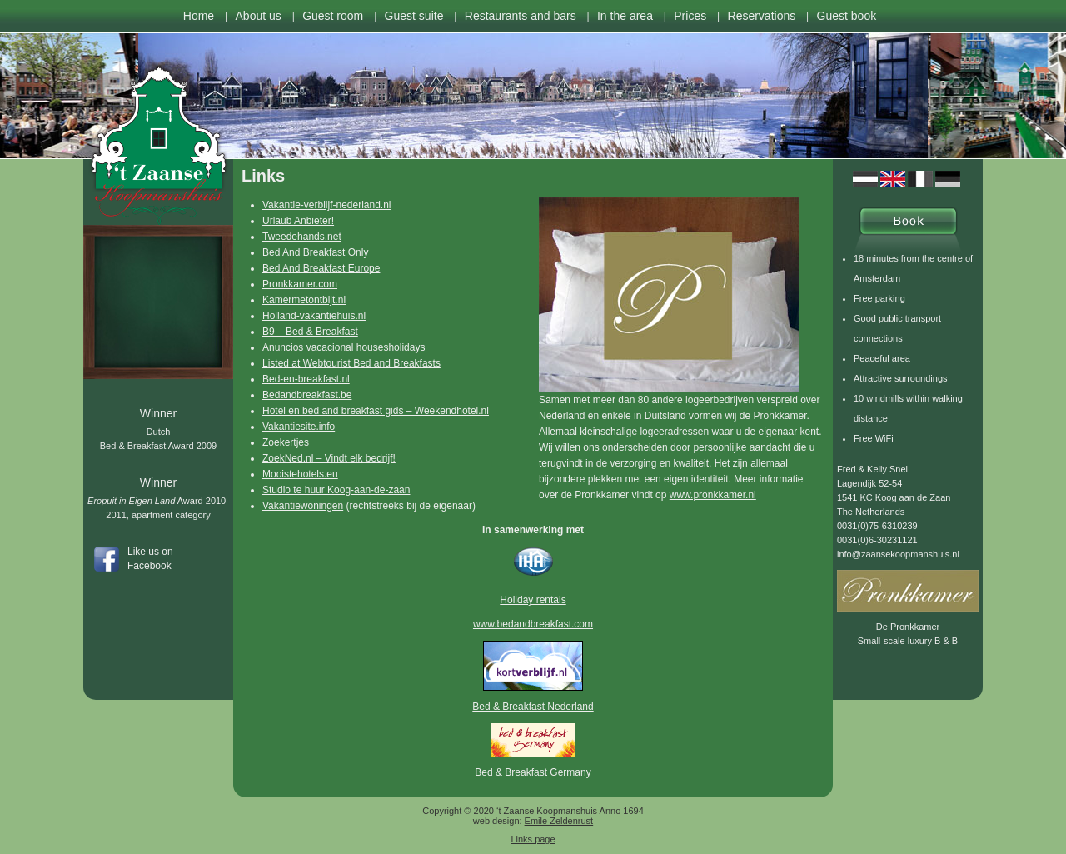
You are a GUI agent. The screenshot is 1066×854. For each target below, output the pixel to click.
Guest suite (414, 15)
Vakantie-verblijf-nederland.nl (326, 205)
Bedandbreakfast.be (306, 395)
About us (258, 15)
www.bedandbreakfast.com (533, 624)
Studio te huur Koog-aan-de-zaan (336, 490)
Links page (533, 839)
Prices (690, 15)
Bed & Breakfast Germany (532, 772)
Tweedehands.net (301, 236)
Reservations (762, 15)
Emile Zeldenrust (559, 821)
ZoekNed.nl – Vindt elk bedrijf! (329, 458)
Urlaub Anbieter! (298, 221)
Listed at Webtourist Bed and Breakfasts (351, 363)
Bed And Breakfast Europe (321, 268)
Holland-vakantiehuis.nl (314, 316)
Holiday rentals (532, 600)
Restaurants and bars (520, 15)
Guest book (847, 15)
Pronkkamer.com (299, 284)
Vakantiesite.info (298, 426)
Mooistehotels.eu (300, 474)
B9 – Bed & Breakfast (310, 331)
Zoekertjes (285, 442)
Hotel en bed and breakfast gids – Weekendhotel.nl (375, 411)
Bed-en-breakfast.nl (306, 379)
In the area (625, 15)
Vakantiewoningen (302, 506)
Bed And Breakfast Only (315, 252)
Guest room (332, 15)
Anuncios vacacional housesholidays (343, 347)
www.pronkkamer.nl (713, 495)
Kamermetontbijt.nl (304, 300)
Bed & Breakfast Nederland (532, 706)
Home (198, 15)
